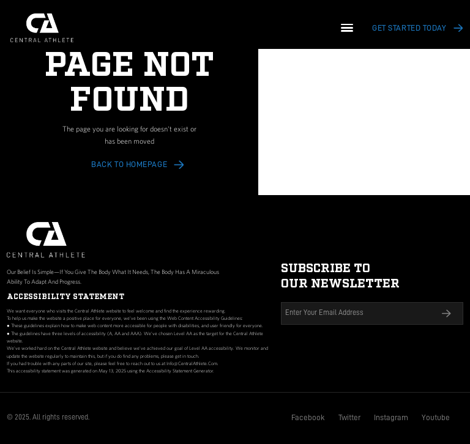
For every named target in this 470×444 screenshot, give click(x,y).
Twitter (349, 417)
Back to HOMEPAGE (129, 164)
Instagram (391, 417)
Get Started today (409, 28)
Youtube (436, 417)
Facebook (308, 417)
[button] (347, 27)
